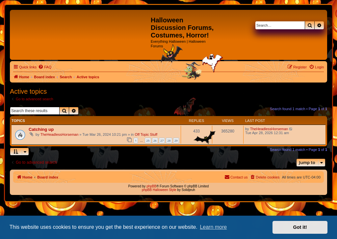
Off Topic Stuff (146, 134)
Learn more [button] (213, 227)
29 (176, 140)
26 (155, 140)
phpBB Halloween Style (159, 190)
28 (168, 140)
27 (162, 140)
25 (147, 140)
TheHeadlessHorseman (59, 134)
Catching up (41, 129)
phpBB (151, 186)
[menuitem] (44, 67)
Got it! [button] (300, 227)
